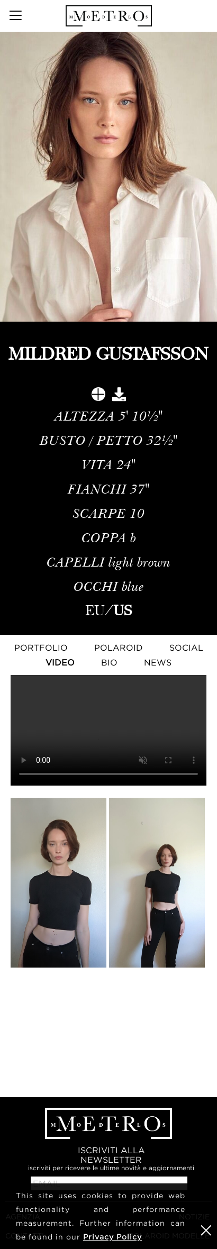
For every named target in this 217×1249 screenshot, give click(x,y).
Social (186, 647)
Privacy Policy (112, 1237)
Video (60, 662)
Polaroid (118, 647)
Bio (109, 662)
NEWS (157, 662)
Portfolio (41, 647)
